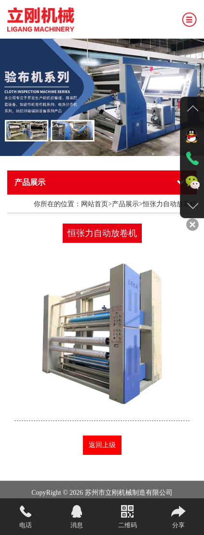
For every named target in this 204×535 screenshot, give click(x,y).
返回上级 (102, 445)
